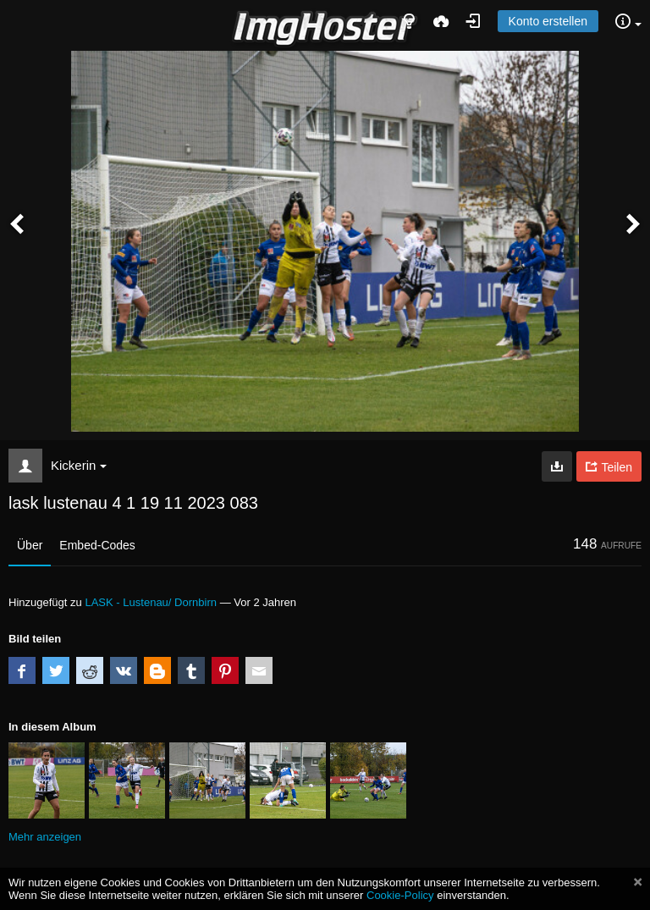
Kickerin (79, 465)
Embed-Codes (97, 545)
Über (29, 545)
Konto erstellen (548, 21)
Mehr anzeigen (44, 836)
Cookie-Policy (400, 895)
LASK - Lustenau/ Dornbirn (151, 602)
